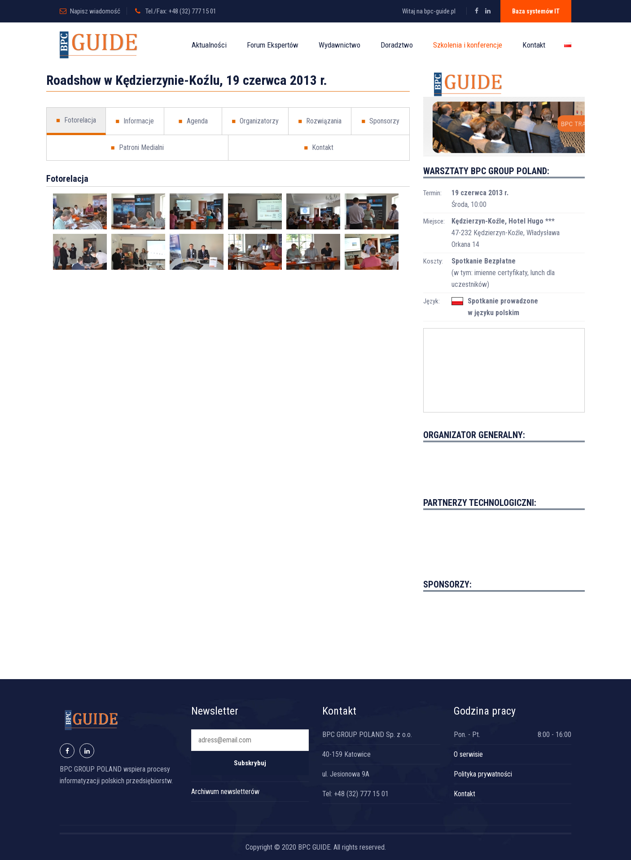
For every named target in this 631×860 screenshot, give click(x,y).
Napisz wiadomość (95, 11)
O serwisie (468, 754)
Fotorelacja (76, 120)
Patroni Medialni (137, 148)
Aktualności (209, 44)
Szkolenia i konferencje (467, 44)
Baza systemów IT (536, 11)
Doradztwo (397, 44)
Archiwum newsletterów (225, 791)
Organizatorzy (255, 121)
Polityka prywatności (483, 774)
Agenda (192, 121)
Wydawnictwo (339, 44)
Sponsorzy (380, 121)
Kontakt (533, 44)
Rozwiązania (320, 121)
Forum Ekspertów (272, 44)
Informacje (134, 121)
